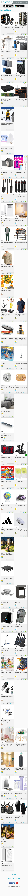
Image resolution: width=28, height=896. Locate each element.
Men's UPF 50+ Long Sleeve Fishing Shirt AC (7, 267)
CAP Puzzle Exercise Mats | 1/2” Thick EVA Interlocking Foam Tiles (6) (7, 578)
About (9, 879)
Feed (19, 879)
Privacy (14, 879)
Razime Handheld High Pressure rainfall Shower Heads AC (6, 53)
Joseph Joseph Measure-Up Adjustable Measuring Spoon (7, 435)
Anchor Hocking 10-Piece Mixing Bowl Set (6, 601)
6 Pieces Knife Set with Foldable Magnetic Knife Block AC (20, 650)
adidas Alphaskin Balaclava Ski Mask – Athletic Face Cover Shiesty (21, 626)
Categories (23, 2)
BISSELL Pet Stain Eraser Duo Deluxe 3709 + (7, 698)
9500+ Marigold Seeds (6, 290)
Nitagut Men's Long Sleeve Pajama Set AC (7, 243)
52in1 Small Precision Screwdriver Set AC (19, 52)
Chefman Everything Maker (7, 338)
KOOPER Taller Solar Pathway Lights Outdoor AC (7, 554)
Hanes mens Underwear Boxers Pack (6, 76)
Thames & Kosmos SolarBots (5, 362)
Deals (16, 2)
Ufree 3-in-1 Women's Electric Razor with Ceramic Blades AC (21, 793)
